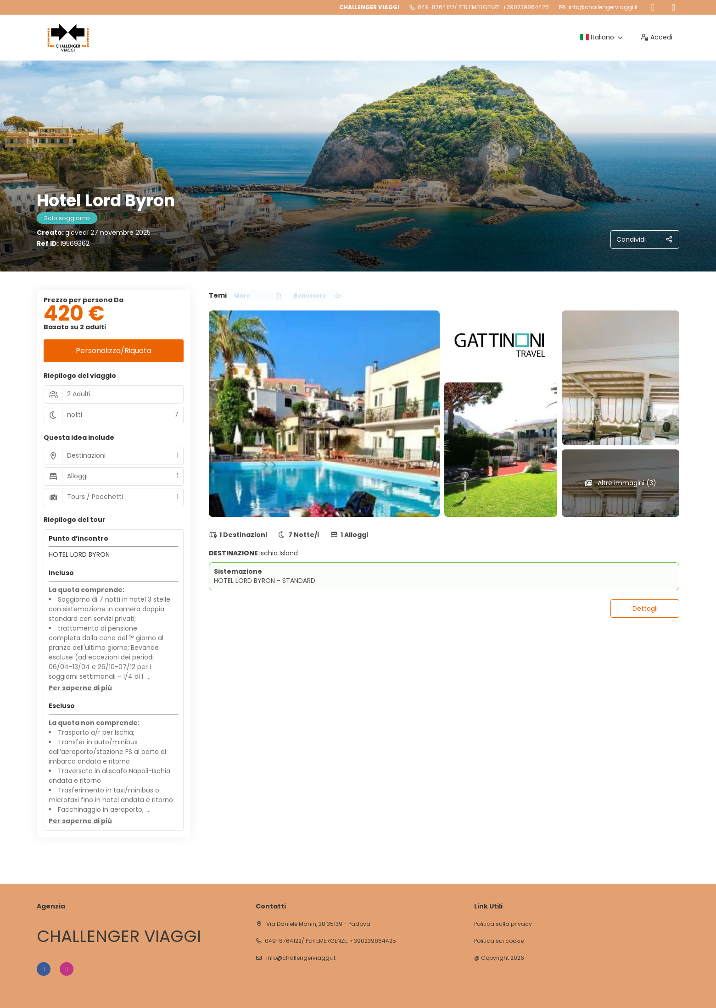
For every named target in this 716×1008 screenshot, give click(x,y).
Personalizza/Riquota (113, 350)
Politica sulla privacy (503, 924)
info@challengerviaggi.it (602, 7)
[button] (80, 688)
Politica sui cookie (499, 941)
